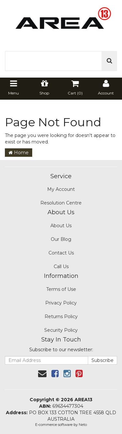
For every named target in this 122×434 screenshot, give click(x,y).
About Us (61, 226)
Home (18, 152)
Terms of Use (61, 289)
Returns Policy (61, 316)
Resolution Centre (61, 203)
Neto (83, 424)
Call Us (61, 266)
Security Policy (61, 330)
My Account (61, 189)
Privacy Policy (61, 303)
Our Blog (61, 239)
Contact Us (61, 253)
